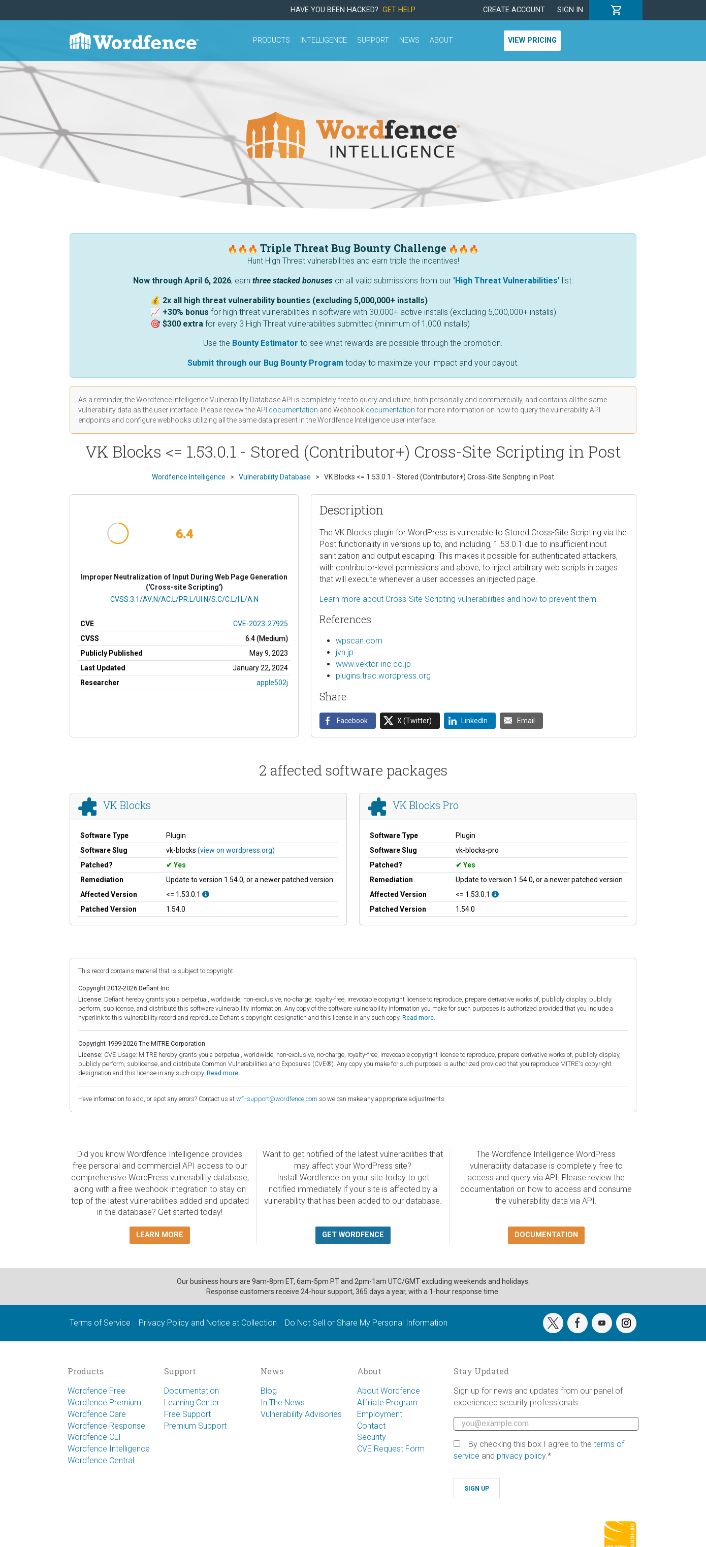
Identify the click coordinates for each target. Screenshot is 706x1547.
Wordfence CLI (94, 1437)
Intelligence (323, 40)
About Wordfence (388, 1391)
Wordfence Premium (104, 1402)
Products (271, 40)
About (441, 40)
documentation (293, 410)
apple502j (272, 683)
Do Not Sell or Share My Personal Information (366, 1323)
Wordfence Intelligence (109, 1449)
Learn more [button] (159, 1235)
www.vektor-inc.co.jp (373, 664)
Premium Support (195, 1426)
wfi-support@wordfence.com (276, 1099)
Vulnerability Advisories (301, 1414)
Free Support (187, 1414)
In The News (283, 1402)
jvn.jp (345, 652)
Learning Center (191, 1402)
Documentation (191, 1391)
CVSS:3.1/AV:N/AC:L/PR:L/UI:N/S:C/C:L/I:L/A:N (184, 599)
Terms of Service (100, 1323)
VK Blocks (127, 805)
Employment (379, 1414)
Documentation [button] (546, 1235)
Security (371, 1437)
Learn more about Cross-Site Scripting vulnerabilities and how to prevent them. (458, 599)
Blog (269, 1391)
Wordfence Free (96, 1391)
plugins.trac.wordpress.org (383, 676)
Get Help (398, 10)
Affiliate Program (387, 1402)
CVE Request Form (391, 1449)
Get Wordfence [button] (353, 1235)
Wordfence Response (106, 1426)
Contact (371, 1426)
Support (373, 40)
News (409, 40)
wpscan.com (359, 641)
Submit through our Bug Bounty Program (265, 363)
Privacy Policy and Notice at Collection (208, 1323)
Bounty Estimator (265, 343)
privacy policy (521, 1456)
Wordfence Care (97, 1414)
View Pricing (532, 40)
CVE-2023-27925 (260, 624)
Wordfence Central (101, 1460)
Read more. (418, 1017)
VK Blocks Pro (426, 805)
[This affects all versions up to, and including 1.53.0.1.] (205, 894)
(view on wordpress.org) (236, 850)
